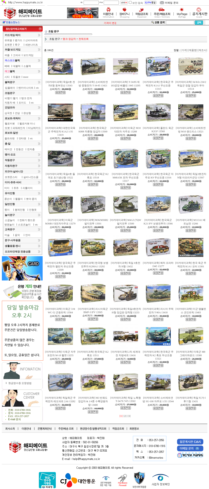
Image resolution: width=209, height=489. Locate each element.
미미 (6, 188)
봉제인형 (20, 209)
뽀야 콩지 (31, 198)
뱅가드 (18, 40)
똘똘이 (19, 198)
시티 (7, 77)
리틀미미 (28, 188)
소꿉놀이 (10, 220)
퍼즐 (7, 55)
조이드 (22, 102)
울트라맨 (10, 138)
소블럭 (27, 66)
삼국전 (8, 113)
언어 (27, 235)
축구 (17, 44)
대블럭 (16, 66)
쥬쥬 (16, 188)
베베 (7, 66)
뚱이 (7, 209)
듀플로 (16, 77)
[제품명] (192, 50)
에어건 (8, 149)
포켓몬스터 (11, 177)
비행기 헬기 (11, 98)
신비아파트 (31, 40)
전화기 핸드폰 (27, 220)
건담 (17, 113)
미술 (7, 235)
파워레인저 (19, 128)
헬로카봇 (10, 123)
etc (37, 87)
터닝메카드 (34, 128)
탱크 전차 (26, 98)
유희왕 (8, 40)
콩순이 (8, 198)
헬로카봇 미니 (27, 123)
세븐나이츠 (31, 44)
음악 (17, 235)
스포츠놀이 (24, 224)
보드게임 (28, 55)
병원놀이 (9, 224)
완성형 (27, 113)
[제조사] (202, 50)
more (25, 77)
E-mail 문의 (14, 419)
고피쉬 (16, 55)
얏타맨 (22, 138)
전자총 (31, 149)
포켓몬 (8, 44)
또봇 (7, 128)
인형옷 (33, 209)
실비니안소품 (30, 177)
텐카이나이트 (25, 87)
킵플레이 (10, 87)
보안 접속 (137, 2)
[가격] (184, 50)
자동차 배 (10, 102)
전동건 (19, 149)
